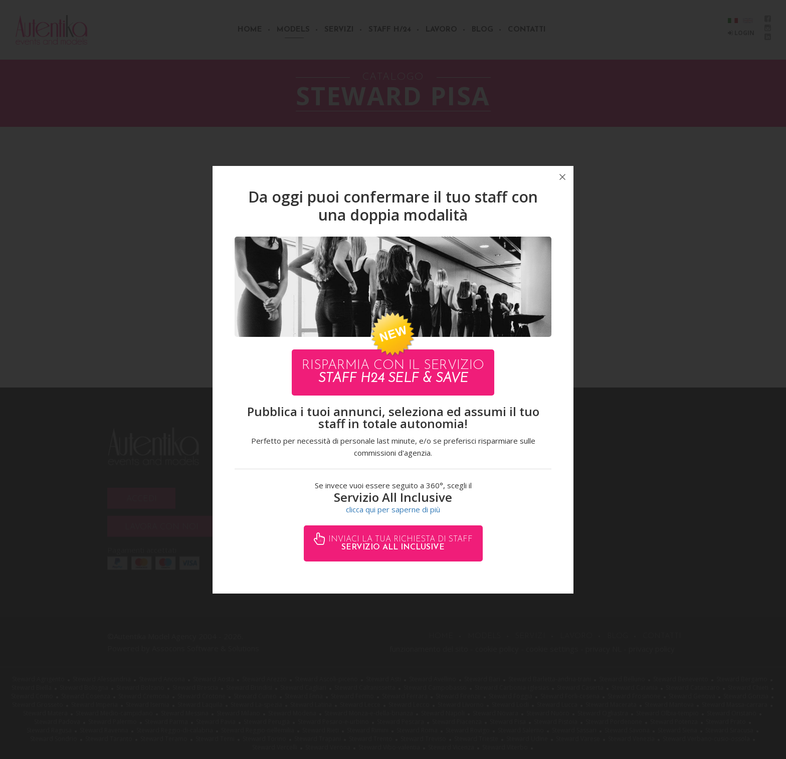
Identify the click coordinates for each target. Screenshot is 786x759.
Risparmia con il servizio (393, 372)
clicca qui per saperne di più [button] (393, 509)
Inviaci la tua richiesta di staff (399, 543)
